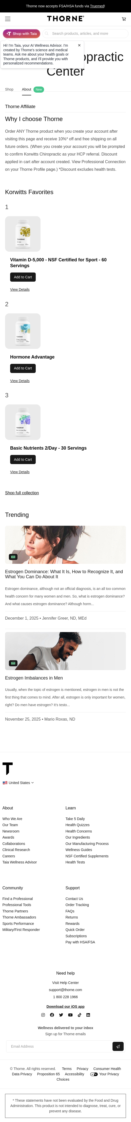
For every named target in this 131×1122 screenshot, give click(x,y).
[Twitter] (61, 1015)
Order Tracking (77, 905)
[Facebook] (52, 1015)
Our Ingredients (78, 837)
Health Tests (75, 862)
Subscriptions (76, 936)
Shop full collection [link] (22, 493)
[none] (65, 545)
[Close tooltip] (79, 45)
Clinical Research (16, 850)
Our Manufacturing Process (87, 844)
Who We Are (12, 819)
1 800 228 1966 (65, 997)
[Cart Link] (124, 19)
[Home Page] (65, 19)
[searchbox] (85, 33)
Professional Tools (17, 905)
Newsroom (11, 831)
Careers (9, 856)
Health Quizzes (78, 825)
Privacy (82, 1069)
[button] (7, 19)
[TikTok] (79, 1015)
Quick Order (75, 930)
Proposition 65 (48, 1074)
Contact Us (74, 899)
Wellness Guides (79, 850)
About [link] (26, 89)
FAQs (70, 911)
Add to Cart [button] (23, 277)
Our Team (10, 825)
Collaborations (14, 844)
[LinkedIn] (88, 1015)
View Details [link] (20, 289)
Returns (72, 917)
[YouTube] (70, 1015)
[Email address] (59, 1046)
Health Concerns (79, 831)
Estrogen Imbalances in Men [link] (34, 678)
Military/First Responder (21, 930)
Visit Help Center (65, 983)
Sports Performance (18, 924)
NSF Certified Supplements (87, 856)
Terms (67, 1069)
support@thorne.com (65, 990)
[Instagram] (43, 1015)
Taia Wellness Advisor (20, 862)
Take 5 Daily (75, 819)
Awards (8, 837)
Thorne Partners (15, 911)
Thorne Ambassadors (19, 917)
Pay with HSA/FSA (80, 942)
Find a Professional (18, 899)
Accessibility (74, 1074)
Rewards (73, 924)
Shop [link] (9, 89)
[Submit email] (118, 1046)
